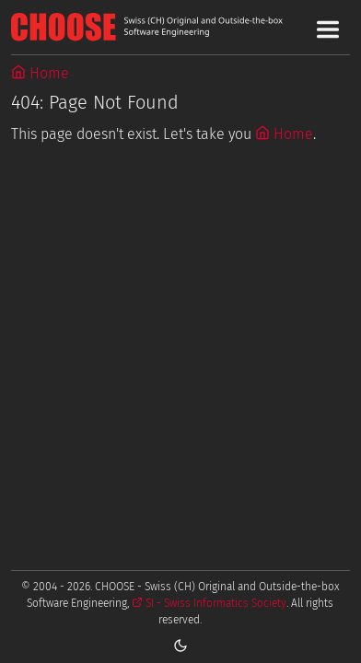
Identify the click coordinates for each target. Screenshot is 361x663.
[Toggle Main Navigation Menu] (328, 29)
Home (40, 73)
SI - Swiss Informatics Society (209, 603)
